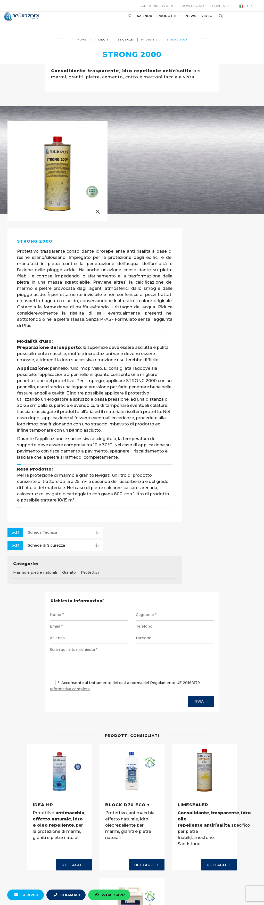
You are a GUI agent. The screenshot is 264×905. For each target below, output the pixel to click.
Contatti (221, 6)
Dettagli (46, 802)
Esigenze (125, 39)
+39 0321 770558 (161, 894)
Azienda (136, 20)
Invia (194, 624)
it (244, 6)
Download (192, 6)
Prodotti (161, 20)
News (183, 20)
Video (199, 20)
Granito (155, 494)
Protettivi (149, 39)
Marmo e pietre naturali (121, 494)
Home (81, 39)
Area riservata (157, 6)
